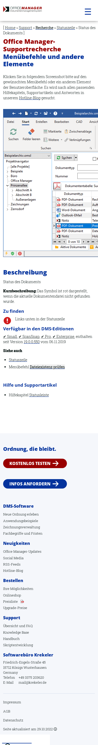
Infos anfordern (29, 484)
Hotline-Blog (30, 97)
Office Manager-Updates (22, 551)
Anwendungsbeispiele (20, 521)
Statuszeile (66, 27)
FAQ (29, 626)
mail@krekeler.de (33, 682)
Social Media (13, 558)
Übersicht (10, 626)
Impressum (12, 702)
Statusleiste (39, 394)
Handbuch (11, 639)
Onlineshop (12, 595)
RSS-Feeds (11, 564)
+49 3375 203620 (31, 677)
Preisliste (10, 601)
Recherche (44, 27)
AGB (6, 711)
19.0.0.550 (32, 341)
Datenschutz (13, 720)
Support (25, 27)
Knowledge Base (16, 632)
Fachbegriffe (13, 533)
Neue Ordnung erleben (21, 514)
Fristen (36, 533)
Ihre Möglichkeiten (18, 589)
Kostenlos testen (29, 463)
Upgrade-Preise (15, 608)
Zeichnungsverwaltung (21, 527)
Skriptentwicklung (18, 645)
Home (10, 27)
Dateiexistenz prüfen (47, 366)
